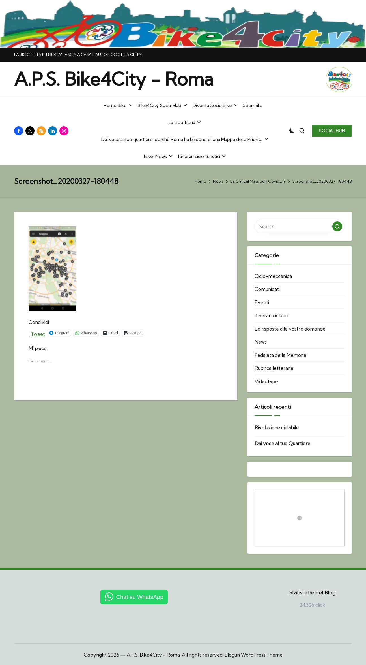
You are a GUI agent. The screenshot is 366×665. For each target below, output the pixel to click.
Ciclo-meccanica (273, 276)
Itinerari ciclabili (271, 315)
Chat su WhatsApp (139, 597)
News (261, 342)
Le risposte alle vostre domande (290, 329)
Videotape (266, 381)
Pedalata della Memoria (280, 355)
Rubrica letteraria (274, 368)
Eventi (262, 302)
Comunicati (267, 289)
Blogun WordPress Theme (254, 655)
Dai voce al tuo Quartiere (282, 443)
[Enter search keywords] (300, 226)
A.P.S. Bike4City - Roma (114, 79)
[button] (332, 131)
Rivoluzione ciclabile (277, 427)
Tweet (38, 333)
